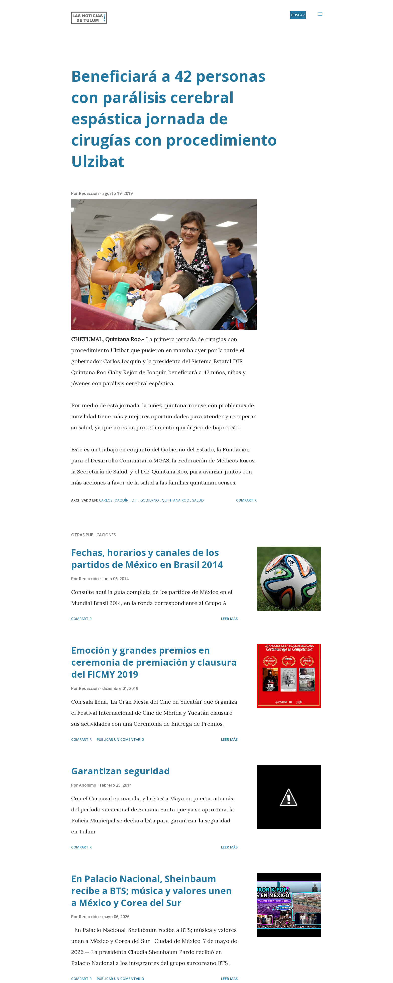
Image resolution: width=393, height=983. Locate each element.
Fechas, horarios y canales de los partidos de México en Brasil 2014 (147, 558)
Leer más (229, 618)
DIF (135, 500)
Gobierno (150, 500)
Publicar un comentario (120, 739)
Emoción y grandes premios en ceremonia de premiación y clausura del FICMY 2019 (154, 662)
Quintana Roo (176, 500)
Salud (198, 500)
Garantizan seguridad (120, 771)
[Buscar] (298, 15)
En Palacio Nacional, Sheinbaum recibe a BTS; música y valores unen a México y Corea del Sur (151, 891)
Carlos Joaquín (114, 500)
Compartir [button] (246, 500)
